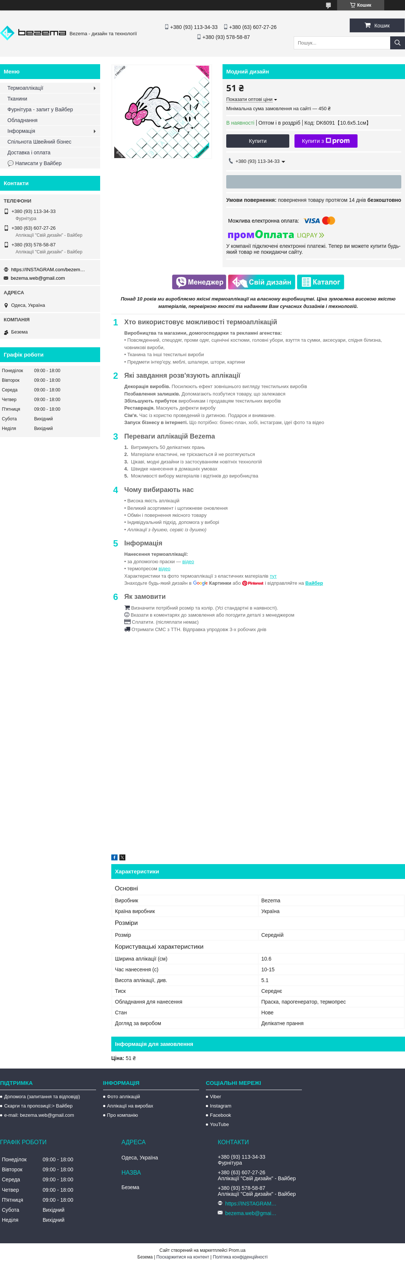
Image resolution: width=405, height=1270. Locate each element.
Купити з (326, 141)
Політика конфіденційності (240, 1257)
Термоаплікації (25, 88)
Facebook (220, 1115)
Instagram (220, 1106)
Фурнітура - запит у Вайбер (40, 109)
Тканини (17, 99)
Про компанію (122, 1115)
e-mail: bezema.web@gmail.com (39, 1115)
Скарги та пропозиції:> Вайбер (38, 1106)
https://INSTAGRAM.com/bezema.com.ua (48, 269)
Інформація (21, 131)
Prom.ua (237, 1250)
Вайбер (314, 583)
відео (188, 561)
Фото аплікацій (123, 1096)
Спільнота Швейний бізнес (39, 142)
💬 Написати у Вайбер (34, 163)
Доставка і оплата (28, 152)
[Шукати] (397, 42)
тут (273, 576)
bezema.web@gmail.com (38, 278)
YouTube (219, 1124)
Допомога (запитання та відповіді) (42, 1096)
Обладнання (22, 120)
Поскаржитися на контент (183, 1257)
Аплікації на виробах (130, 1106)
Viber (215, 1096)
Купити (258, 141)
